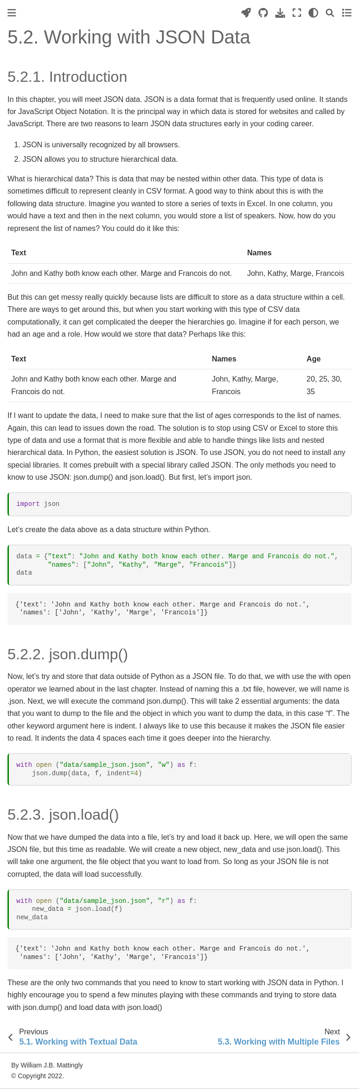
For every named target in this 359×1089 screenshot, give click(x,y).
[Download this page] (280, 13)
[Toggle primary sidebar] (12, 13)
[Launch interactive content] (246, 13)
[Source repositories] (263, 13)
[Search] (330, 13)
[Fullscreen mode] (297, 13)
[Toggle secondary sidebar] (346, 13)
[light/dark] (313, 13)
